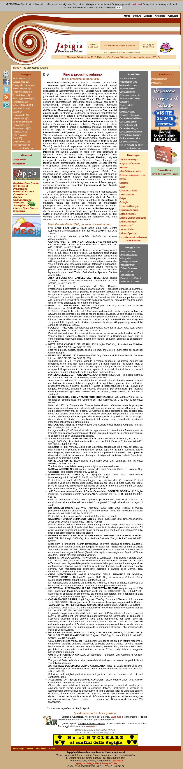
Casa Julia (116, 716)
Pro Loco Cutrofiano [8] (23, 91)
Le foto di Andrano (127, 213)
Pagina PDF (156, 82)
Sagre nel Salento (127, 88)
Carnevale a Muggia (128, 128)
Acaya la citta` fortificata (129, 163)
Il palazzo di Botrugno (128, 206)
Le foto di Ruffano (127, 229)
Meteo (30, 748)
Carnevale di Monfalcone (130, 131)
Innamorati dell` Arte (128, 81)
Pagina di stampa (159, 78)
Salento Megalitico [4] (22, 88)
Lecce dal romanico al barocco (133, 237)
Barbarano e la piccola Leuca (132, 175)
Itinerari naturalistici (127, 78)
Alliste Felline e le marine (130, 171)
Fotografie (160, 15)
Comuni (137, 15)
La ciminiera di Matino (129, 281)
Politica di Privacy (127, 264)
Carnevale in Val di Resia (130, 118)
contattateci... (92, 726)
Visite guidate (125, 258)
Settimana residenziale (129, 95)
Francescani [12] (20, 131)
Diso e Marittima (126, 194)
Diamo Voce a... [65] (21, 141)
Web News (41, 748)
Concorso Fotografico (129, 115)
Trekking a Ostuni (127, 251)
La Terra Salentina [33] (22, 121)
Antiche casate (126, 271)
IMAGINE (123, 108)
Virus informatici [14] (21, 78)
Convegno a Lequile (128, 255)
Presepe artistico (126, 105)
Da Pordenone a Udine (129, 138)
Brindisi (122, 179)
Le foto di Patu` (126, 225)
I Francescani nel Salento (130, 278)
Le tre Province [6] (21, 118)
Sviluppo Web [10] (21, 81)
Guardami (124, 101)
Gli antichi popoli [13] (22, 128)
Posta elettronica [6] (21, 95)
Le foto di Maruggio (127, 221)
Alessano (123, 167)
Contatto (148, 15)
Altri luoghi (173, 15)
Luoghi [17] (17, 111)
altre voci (26, 148)
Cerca (52, 748)
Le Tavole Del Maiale (128, 141)
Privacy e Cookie (109, 763)
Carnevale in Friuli (127, 91)
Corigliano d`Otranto (128, 190)
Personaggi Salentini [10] (24, 98)
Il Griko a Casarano (128, 268)
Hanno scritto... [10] (21, 125)
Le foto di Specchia (127, 233)
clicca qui (138, 4)
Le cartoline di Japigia (128, 210)
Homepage (18, 748)
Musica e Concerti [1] (22, 108)
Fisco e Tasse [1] (20, 135)
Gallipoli (122, 198)
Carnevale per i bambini (129, 135)
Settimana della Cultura (129, 98)
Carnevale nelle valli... (128, 125)
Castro (122, 186)
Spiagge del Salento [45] (23, 85)
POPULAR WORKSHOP (131, 145)
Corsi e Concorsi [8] (21, 145)
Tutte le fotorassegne (128, 159)
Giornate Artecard (127, 111)
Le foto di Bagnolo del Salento (132, 217)
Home (127, 15)
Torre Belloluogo (126, 274)
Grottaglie (123, 202)
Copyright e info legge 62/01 (87, 763)
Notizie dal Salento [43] (23, 105)
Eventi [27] (17, 138)
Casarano (123, 182)
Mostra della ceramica (129, 85)
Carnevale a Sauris (128, 121)
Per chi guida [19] (20, 101)
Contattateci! (117, 760)
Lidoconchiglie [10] (21, 115)
